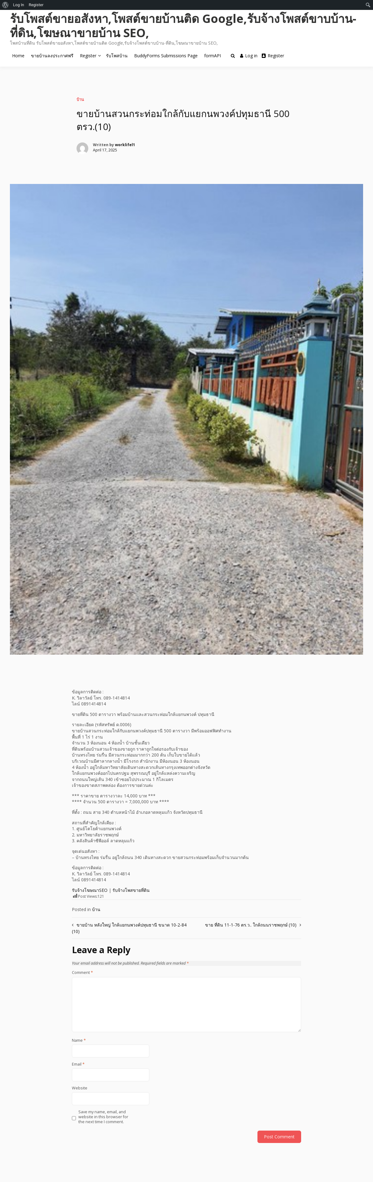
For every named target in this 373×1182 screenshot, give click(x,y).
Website (79, 1088)
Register (88, 56)
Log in (248, 56)
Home (18, 56)
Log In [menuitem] (18, 4)
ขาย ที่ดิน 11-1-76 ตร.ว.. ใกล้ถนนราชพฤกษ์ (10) (250, 925)
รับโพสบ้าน (117, 56)
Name (79, 1040)
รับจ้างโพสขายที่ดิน (131, 890)
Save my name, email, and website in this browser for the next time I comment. (103, 1117)
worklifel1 (125, 144)
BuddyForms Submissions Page (166, 56)
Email (78, 1064)
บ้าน (80, 99)
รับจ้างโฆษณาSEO (90, 890)
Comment (82, 972)
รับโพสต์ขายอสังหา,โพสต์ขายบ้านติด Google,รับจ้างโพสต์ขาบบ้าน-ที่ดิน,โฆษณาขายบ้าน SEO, (183, 25)
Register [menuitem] (36, 4)
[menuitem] (5, 5)
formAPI (212, 56)
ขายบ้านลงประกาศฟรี (52, 56)
